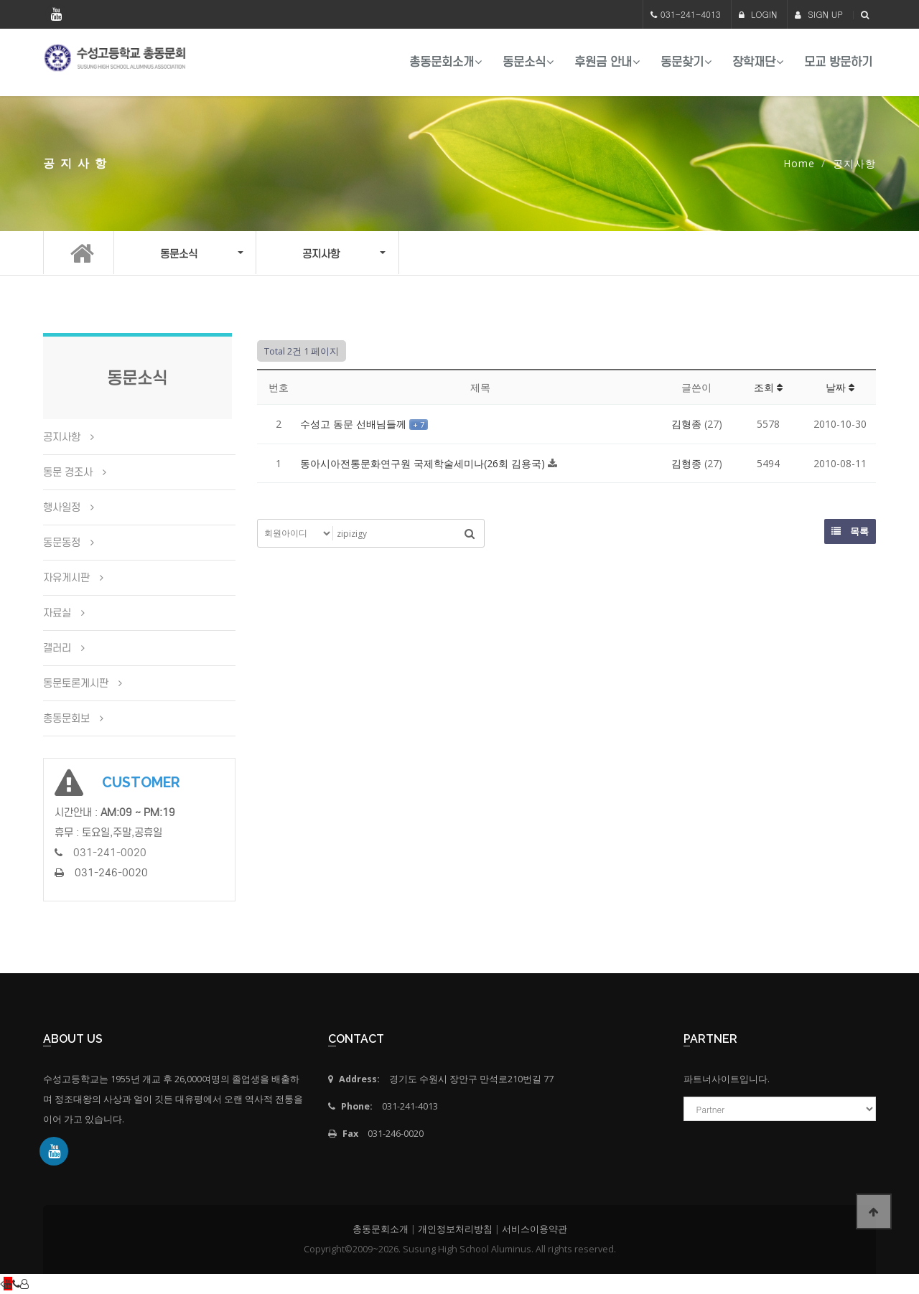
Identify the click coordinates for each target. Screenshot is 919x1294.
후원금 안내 (603, 62)
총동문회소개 (441, 62)
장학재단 (753, 62)
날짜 (840, 387)
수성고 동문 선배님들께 (354, 424)
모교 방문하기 (838, 62)
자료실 (57, 612)
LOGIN (758, 14)
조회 (768, 387)
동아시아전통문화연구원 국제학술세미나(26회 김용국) (424, 463)
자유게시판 (66, 577)
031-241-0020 (109, 852)
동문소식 (524, 62)
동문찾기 (682, 62)
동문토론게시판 (75, 683)
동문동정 (61, 542)
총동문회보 (66, 718)
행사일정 (61, 507)
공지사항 (61, 437)
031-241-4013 (691, 14)
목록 (850, 531)
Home (799, 163)
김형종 (686, 424)
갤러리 (57, 648)
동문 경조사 (68, 472)
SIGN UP (819, 14)
